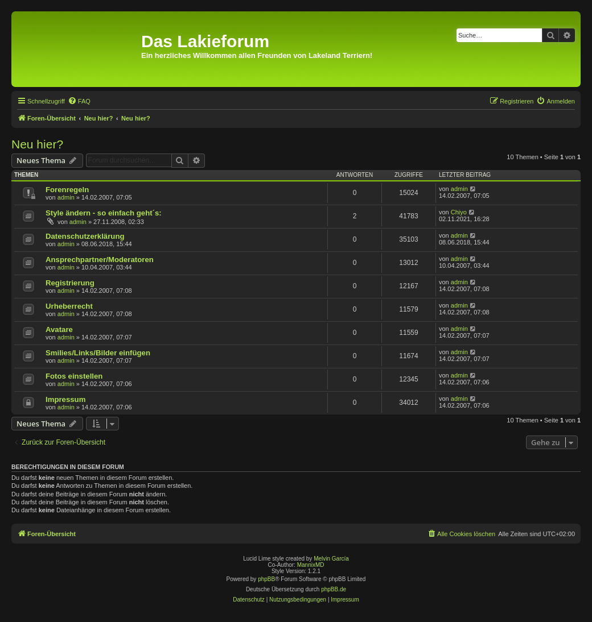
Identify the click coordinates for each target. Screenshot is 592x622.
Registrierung (70, 283)
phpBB (266, 579)
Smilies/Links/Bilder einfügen (98, 353)
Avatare (59, 329)
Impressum (65, 399)
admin (66, 197)
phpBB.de (333, 589)
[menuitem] (79, 101)
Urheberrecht (69, 306)
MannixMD (310, 565)
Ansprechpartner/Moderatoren (100, 259)
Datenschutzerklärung (85, 236)
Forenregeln (67, 189)
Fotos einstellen (74, 376)
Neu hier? (37, 144)
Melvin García (331, 558)
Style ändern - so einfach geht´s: (104, 213)
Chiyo (459, 212)
